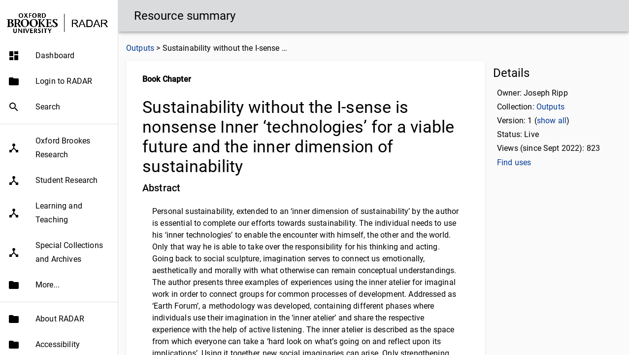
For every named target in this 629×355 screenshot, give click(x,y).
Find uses (514, 162)
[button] (59, 56)
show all (551, 120)
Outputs (140, 48)
